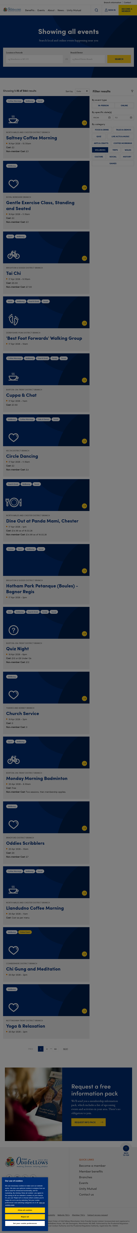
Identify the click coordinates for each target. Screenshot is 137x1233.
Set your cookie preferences (25, 1223)
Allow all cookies (25, 1210)
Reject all (25, 1217)
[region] (25, 1204)
